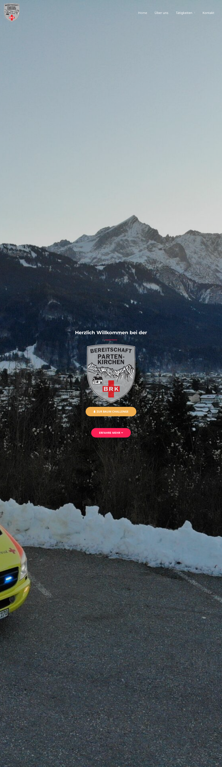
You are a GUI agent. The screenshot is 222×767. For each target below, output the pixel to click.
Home (146, 13)
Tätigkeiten (186, 13)
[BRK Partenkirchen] (12, 12)
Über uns (164, 13)
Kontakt (209, 13)
